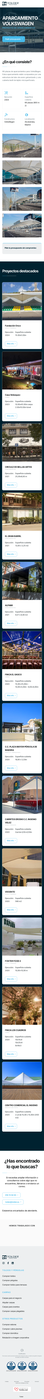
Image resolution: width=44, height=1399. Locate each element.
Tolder (21, 1396)
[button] (11, 343)
